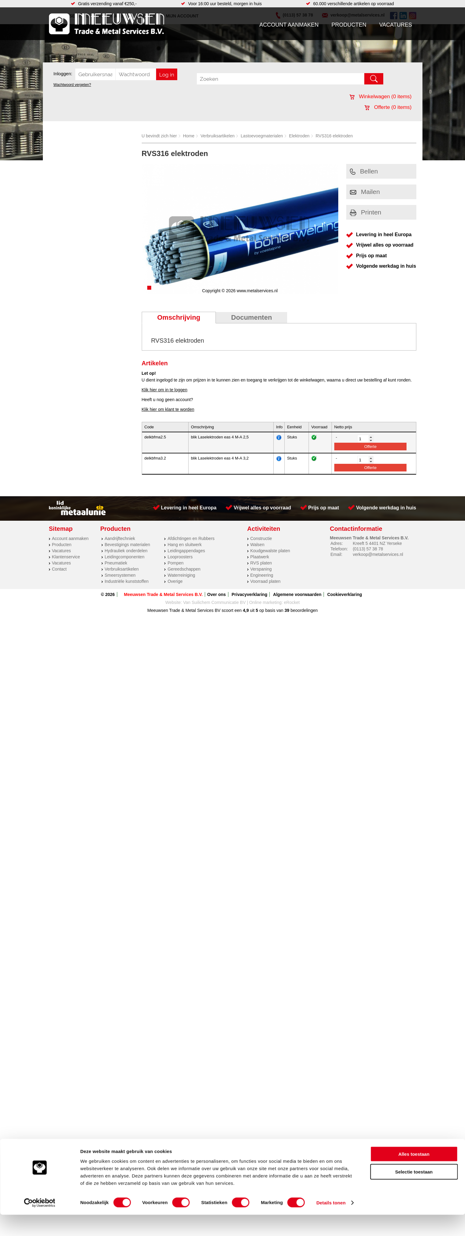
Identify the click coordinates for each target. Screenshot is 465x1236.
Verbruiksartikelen (217, 135)
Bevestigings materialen (127, 544)
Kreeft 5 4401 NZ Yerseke (377, 543)
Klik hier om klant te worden (168, 409)
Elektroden (299, 135)
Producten (349, 25)
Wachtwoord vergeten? (72, 85)
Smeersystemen (120, 575)
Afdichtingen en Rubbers (190, 538)
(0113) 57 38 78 (368, 548)
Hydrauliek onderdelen (126, 550)
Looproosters (180, 556)
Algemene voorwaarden (297, 594)
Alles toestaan (413, 1175)
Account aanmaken (289, 25)
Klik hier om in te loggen (164, 389)
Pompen (175, 562)
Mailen (365, 191)
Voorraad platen (265, 581)
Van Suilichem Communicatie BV (214, 602)
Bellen (364, 171)
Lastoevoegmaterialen (262, 135)
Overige (174, 581)
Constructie (261, 538)
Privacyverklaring (249, 594)
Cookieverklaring (344, 594)
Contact (59, 569)
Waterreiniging (181, 575)
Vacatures (395, 25)
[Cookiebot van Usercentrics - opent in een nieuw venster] (39, 1224)
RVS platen (261, 562)
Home (188, 135)
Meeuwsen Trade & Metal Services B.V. (163, 594)
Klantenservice (66, 556)
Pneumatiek (116, 562)
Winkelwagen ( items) (381, 96)
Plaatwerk (259, 556)
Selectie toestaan (414, 1193)
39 (287, 610)
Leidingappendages (186, 550)
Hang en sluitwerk (184, 544)
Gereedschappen (183, 569)
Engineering (261, 575)
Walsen (257, 544)
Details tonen (330, 1224)
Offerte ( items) (388, 107)
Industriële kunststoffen (127, 581)
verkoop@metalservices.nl (378, 554)
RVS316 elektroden (334, 135)
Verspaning (261, 569)
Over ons (216, 594)
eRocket (292, 602)
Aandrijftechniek (120, 538)
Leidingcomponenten (124, 556)
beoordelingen (303, 610)
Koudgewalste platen (270, 550)
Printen (365, 212)
